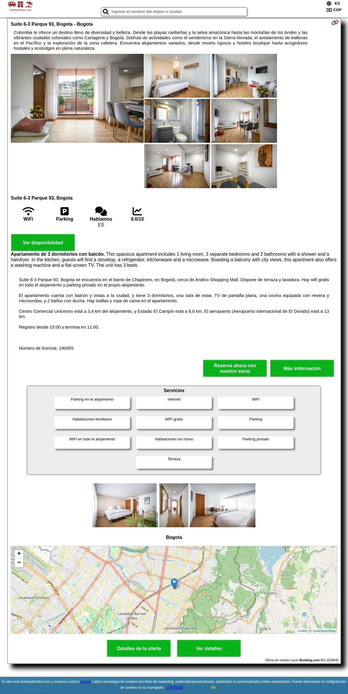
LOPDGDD (174, 688)
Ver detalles (209, 648)
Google (85, 682)
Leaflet (302, 631)
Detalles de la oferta (139, 648)
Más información (302, 368)
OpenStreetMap (324, 631)
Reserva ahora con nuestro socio (235, 368)
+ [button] (19, 554)
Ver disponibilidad (43, 242)
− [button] (19, 563)
